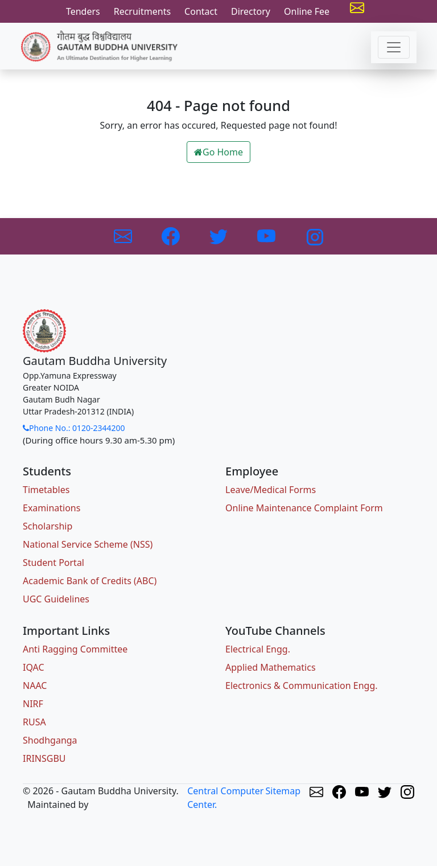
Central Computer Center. (225, 798)
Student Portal (53, 562)
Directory (250, 11)
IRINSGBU (44, 758)
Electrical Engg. (257, 649)
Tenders (83, 11)
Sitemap (283, 791)
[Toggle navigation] (394, 47)
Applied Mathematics (270, 667)
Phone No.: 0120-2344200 (74, 427)
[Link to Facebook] (172, 235)
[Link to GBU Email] (124, 235)
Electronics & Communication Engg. (301, 685)
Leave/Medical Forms (270, 489)
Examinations (51, 508)
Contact (200, 11)
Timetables (46, 489)
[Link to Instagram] (314, 235)
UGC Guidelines (56, 599)
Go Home (218, 152)
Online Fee (306, 11)
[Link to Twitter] (220, 235)
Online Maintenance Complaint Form (304, 508)
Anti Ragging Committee (75, 649)
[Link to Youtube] (267, 235)
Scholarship (47, 526)
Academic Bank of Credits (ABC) (89, 580)
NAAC (35, 685)
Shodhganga (50, 740)
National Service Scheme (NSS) (87, 544)
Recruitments (142, 11)
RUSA (34, 722)
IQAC (33, 667)
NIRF (33, 703)
